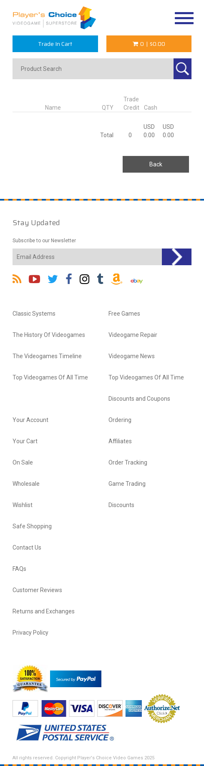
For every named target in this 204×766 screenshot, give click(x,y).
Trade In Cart (55, 43)
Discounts (121, 505)
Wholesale (26, 483)
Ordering (119, 420)
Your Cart (25, 441)
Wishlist (23, 505)
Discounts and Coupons (139, 398)
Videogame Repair (132, 335)
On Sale (23, 462)
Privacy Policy (30, 632)
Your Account (30, 420)
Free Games (124, 313)
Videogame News (131, 356)
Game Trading (127, 483)
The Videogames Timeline (47, 356)
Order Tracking (127, 462)
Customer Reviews (37, 590)
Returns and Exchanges (44, 611)
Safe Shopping (32, 526)
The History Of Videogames (49, 335)
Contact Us (27, 547)
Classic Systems (34, 313)
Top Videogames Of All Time (50, 377)
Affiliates (120, 441)
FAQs (19, 568)
